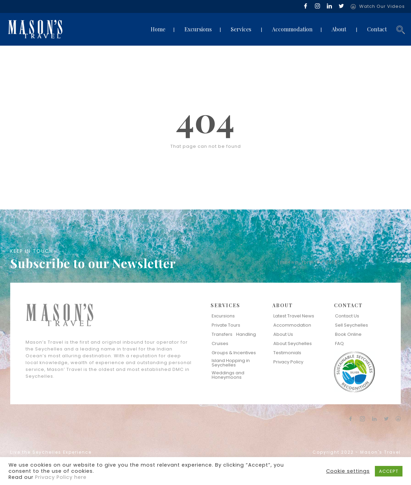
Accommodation (292, 29)
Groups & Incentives (234, 352)
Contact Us (347, 316)
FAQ (339, 343)
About (339, 29)
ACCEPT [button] (388, 471)
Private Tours (226, 325)
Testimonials (287, 352)
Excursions (198, 29)
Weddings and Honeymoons (228, 375)
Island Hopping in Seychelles (231, 362)
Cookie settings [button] (348, 471)
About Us (283, 334)
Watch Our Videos (382, 6)
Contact (377, 29)
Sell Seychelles (351, 325)
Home (158, 29)
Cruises (220, 343)
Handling (246, 334)
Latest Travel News (293, 316)
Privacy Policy (288, 362)
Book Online (348, 334)
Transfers (222, 334)
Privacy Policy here (61, 477)
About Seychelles (292, 343)
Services (241, 29)
